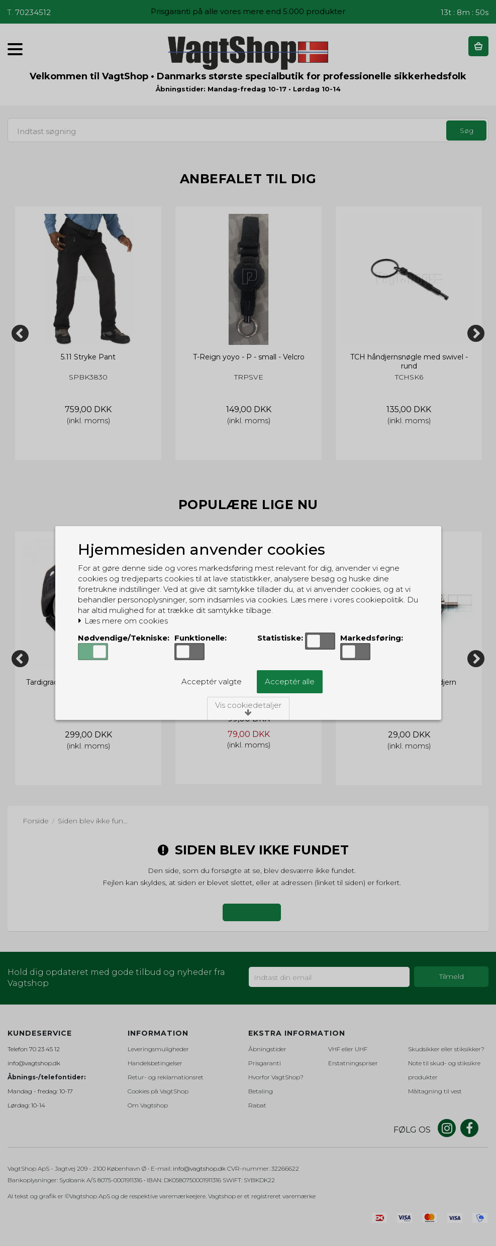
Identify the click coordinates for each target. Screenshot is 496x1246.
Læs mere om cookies (123, 621)
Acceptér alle (290, 681)
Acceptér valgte (211, 681)
